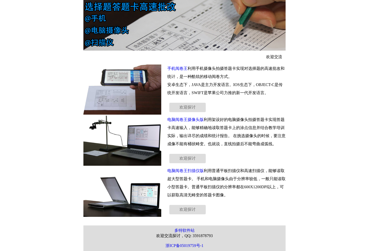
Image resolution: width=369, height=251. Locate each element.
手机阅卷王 (177, 68)
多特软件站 (184, 230)
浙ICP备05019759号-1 (184, 245)
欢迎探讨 (187, 107)
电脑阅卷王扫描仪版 (185, 171)
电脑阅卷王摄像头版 (185, 119)
